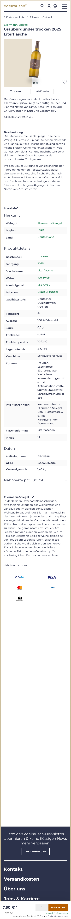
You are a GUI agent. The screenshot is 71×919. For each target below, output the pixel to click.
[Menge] (42, 907)
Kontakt (13, 869)
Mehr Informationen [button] (15, 565)
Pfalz (40, 229)
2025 (40, 263)
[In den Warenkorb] (58, 907)
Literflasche (45, 270)
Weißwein (44, 277)
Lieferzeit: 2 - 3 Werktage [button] (56, 913)
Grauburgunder (47, 291)
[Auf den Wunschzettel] (65, 81)
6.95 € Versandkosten (58, 916)
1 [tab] (34, 83)
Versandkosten (21, 879)
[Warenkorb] (55, 6)
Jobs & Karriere (22, 898)
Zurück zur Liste (15, 17)
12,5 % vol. (43, 284)
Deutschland (45, 237)
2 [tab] (37, 83)
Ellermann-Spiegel (16, 24)
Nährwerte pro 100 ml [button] (23, 480)
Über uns (14, 889)
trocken (42, 256)
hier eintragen (35, 851)
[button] (42, 6)
